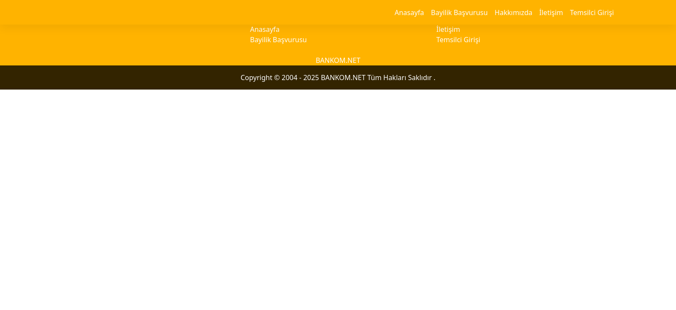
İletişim (551, 12)
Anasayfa (409, 12)
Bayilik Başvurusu (459, 12)
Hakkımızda (513, 12)
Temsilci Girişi (592, 12)
